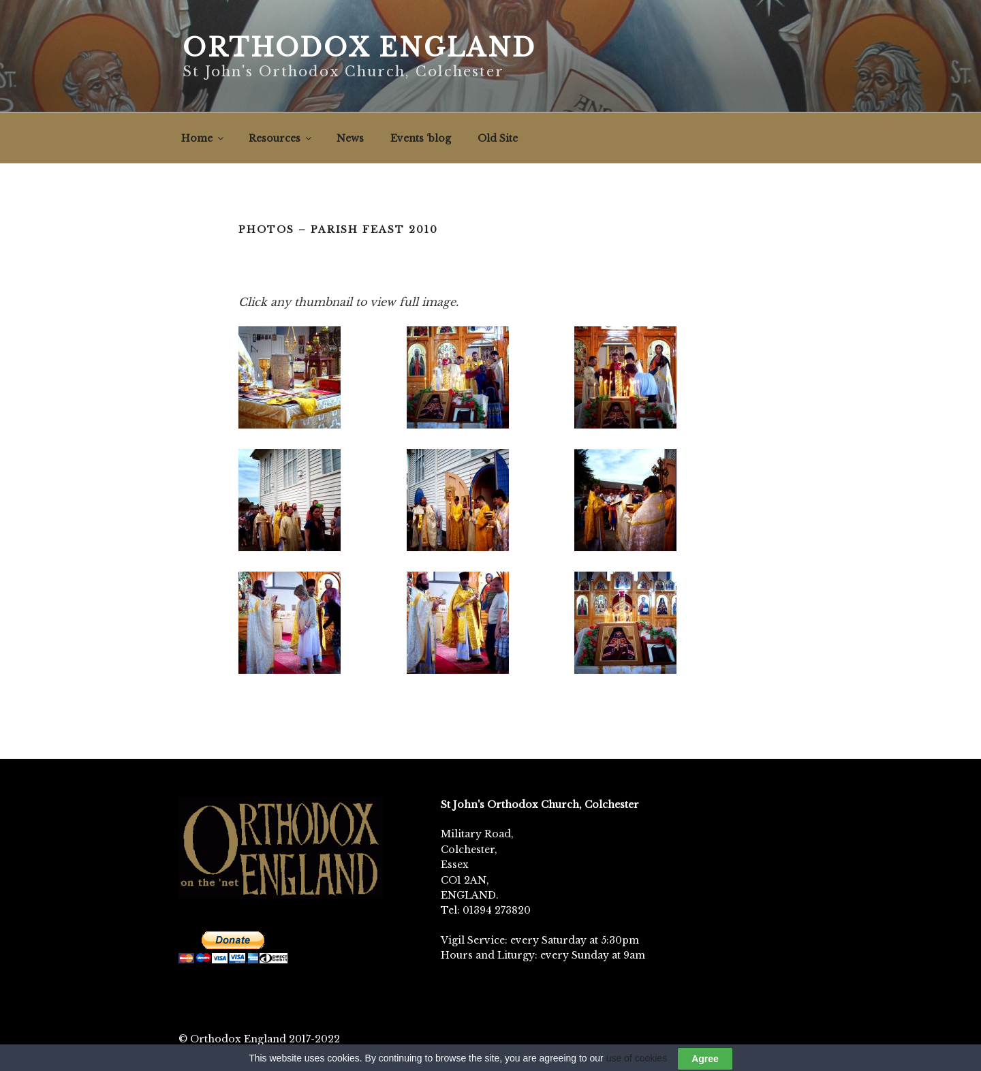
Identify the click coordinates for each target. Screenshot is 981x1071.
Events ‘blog (420, 138)
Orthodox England (359, 48)
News (350, 138)
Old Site (498, 138)
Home (203, 138)
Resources (281, 138)
